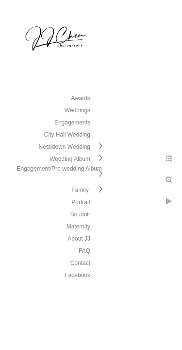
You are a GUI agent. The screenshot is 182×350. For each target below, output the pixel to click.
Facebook (77, 275)
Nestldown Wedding (64, 146)
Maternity (78, 226)
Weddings (77, 110)
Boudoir (80, 214)
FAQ (84, 250)
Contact (80, 263)
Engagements (72, 122)
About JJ (78, 238)
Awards (80, 98)
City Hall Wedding (67, 134)
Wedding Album (70, 159)
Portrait (80, 202)
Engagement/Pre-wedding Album (59, 168)
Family (80, 190)
